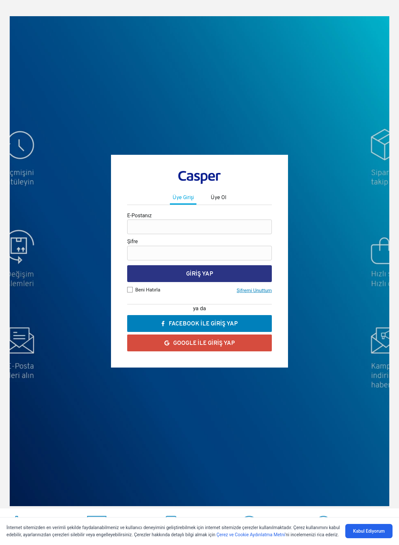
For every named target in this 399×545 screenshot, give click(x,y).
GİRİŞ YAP (199, 273)
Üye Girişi (183, 197)
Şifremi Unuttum (254, 290)
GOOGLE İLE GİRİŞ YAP (199, 342)
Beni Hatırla (147, 290)
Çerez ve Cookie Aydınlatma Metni (250, 534)
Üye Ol (219, 197)
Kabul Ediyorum (369, 531)
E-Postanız (139, 215)
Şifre (132, 241)
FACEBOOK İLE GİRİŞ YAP (199, 323)
